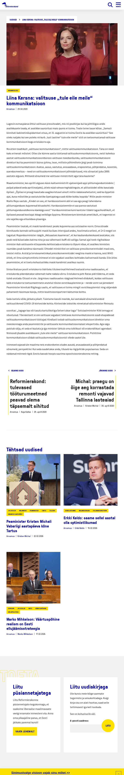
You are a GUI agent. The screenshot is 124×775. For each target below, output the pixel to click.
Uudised (13, 19)
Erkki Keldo (79, 528)
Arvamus (10, 108)
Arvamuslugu (13, 90)
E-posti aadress (79, 720)
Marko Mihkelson (25, 633)
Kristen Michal (24, 536)
